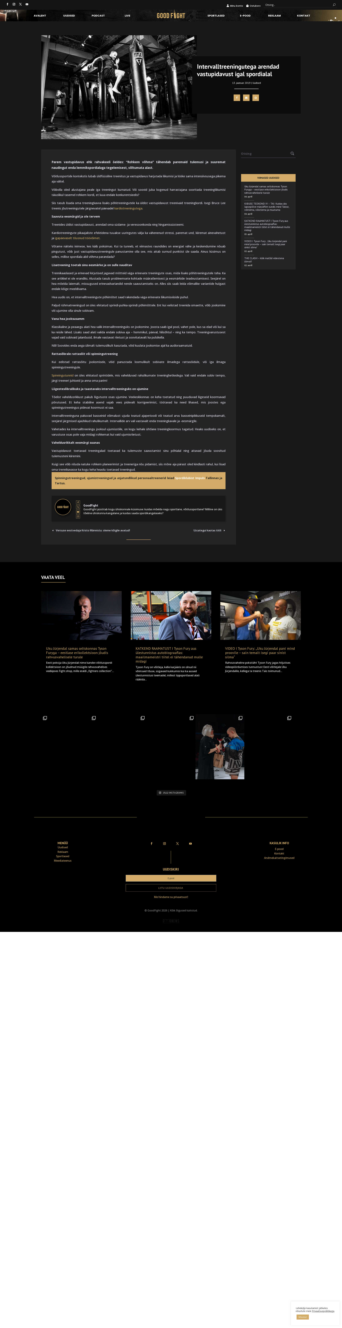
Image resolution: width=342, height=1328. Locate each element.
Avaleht (40, 16)
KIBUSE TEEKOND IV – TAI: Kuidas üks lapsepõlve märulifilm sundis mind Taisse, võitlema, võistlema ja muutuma (266, 206)
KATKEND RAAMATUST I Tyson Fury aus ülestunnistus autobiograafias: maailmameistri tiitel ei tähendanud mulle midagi (267, 225)
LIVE (127, 16)
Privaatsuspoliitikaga (323, 1310)
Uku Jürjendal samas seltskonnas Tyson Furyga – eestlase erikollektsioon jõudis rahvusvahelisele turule (266, 189)
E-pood (245, 16)
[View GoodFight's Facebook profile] (78, 502)
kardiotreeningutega (128, 208)
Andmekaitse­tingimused (279, 858)
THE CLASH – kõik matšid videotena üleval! (264, 260)
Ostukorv (255, 5)
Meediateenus (63, 860)
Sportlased (216, 16)
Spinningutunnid (62, 375)
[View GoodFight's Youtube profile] (78, 512)
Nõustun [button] (303, 1316)
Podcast (98, 16)
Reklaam (274, 16)
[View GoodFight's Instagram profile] (78, 516)
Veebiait (171, 929)
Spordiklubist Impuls (190, 478)
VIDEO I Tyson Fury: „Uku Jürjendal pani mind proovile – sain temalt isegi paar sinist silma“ (265, 244)
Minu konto (236, 5)
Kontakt (303, 16)
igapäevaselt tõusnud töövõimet (77, 238)
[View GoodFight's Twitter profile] (78, 507)
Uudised (69, 16)
